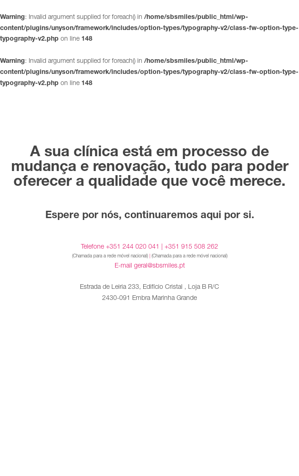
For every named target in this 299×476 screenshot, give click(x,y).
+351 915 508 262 (191, 246)
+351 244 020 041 (132, 246)
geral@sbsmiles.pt (159, 265)
